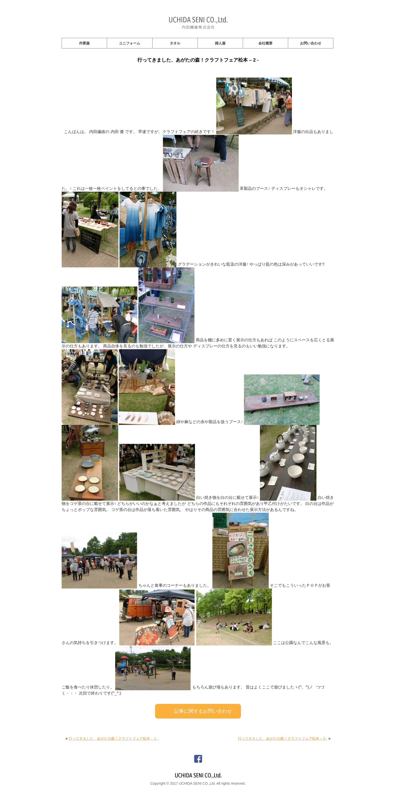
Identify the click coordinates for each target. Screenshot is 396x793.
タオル (175, 43)
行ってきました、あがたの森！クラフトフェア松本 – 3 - (282, 738)
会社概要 (265, 43)
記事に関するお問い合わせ (203, 711)
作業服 (84, 43)
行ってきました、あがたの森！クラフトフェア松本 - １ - (114, 738)
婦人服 (220, 43)
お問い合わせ (310, 43)
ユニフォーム (129, 43)
